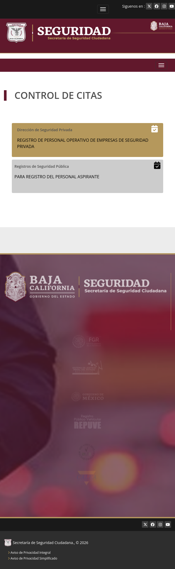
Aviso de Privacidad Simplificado (32, 558)
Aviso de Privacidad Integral (29, 552)
